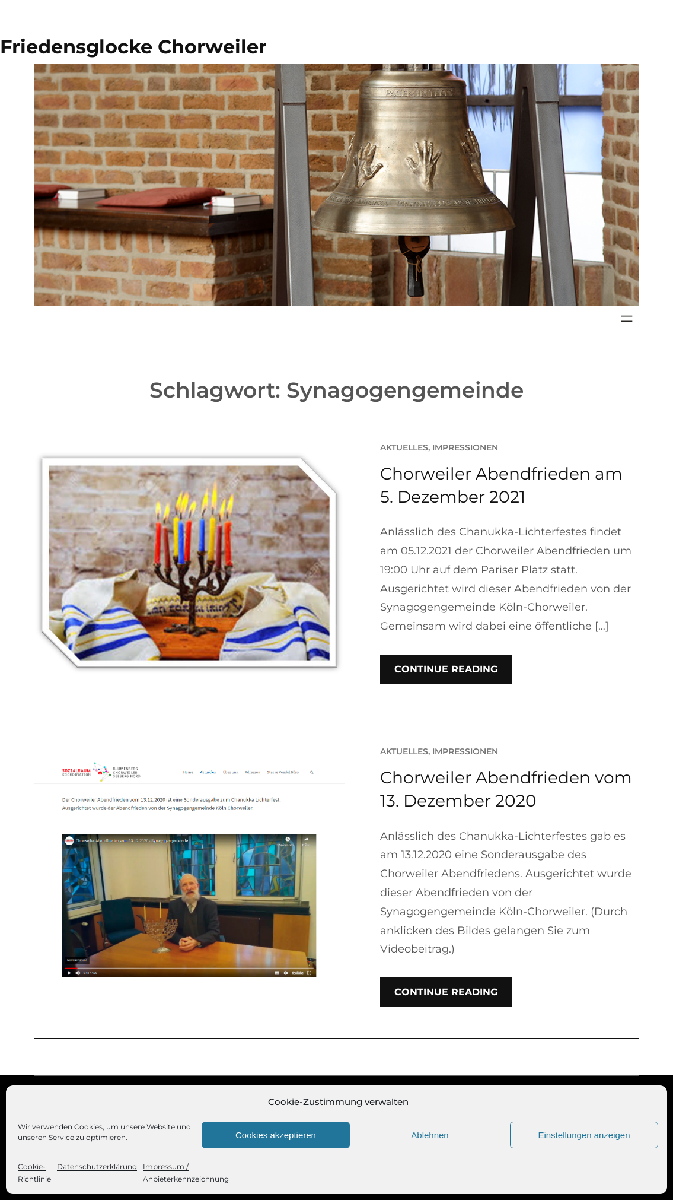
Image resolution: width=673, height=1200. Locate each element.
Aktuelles (404, 447)
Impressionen (465, 447)
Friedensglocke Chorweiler (133, 46)
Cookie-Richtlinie (34, 1172)
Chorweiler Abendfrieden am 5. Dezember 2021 (501, 485)
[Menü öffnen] (626, 318)
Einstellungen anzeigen (584, 1135)
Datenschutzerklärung (97, 1166)
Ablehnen (429, 1135)
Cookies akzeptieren (275, 1135)
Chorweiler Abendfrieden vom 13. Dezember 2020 (506, 789)
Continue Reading (445, 669)
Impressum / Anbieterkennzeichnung (186, 1172)
